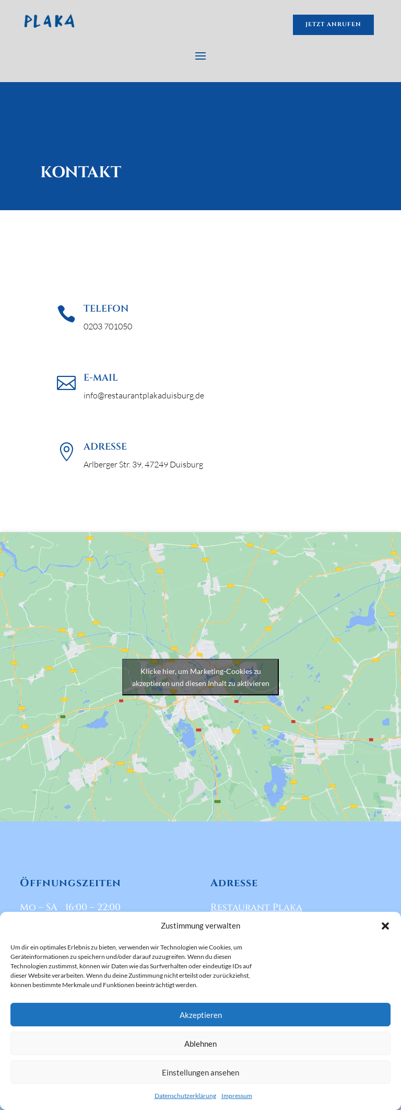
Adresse (105, 446)
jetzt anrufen (333, 24)
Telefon (106, 308)
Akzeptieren (201, 1015)
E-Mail (101, 377)
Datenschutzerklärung (185, 1096)
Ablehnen (200, 1043)
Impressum (236, 1096)
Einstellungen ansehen (200, 1072)
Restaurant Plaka (256, 907)
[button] (385, 926)
